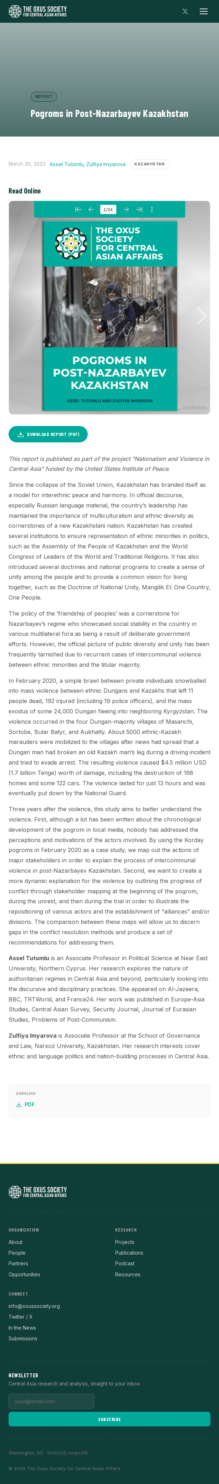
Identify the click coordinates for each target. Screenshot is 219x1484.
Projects (124, 1242)
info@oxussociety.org (34, 1306)
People (17, 1253)
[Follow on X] (185, 11)
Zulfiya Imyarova (106, 164)
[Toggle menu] (203, 11)
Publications (129, 1253)
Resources (128, 1274)
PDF (25, 1104)
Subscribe (109, 1419)
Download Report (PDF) (48, 434)
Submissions (23, 1338)
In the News (22, 1328)
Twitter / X (21, 1317)
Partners (18, 1263)
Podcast (124, 1263)
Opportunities (24, 1274)
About (15, 1242)
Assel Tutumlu (66, 164)
